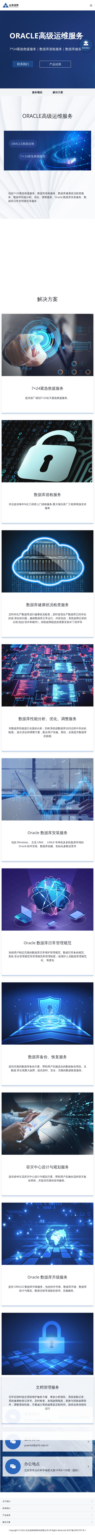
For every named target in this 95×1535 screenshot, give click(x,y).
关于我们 (47, 1501)
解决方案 (58, 92)
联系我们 (47, 1508)
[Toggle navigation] (91, 5)
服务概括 (37, 92)
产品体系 (47, 1515)
